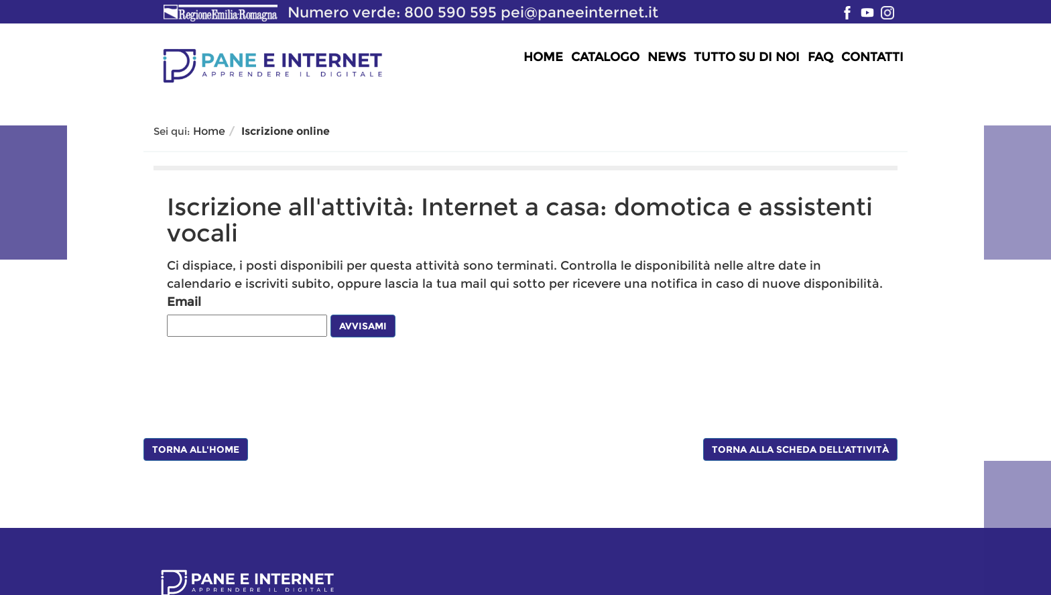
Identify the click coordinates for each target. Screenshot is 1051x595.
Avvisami (363, 326)
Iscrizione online (285, 131)
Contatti (872, 57)
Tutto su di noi (747, 57)
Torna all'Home (195, 449)
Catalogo (605, 57)
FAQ (820, 57)
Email (184, 301)
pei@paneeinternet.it (579, 12)
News (666, 57)
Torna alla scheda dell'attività (800, 449)
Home (543, 57)
